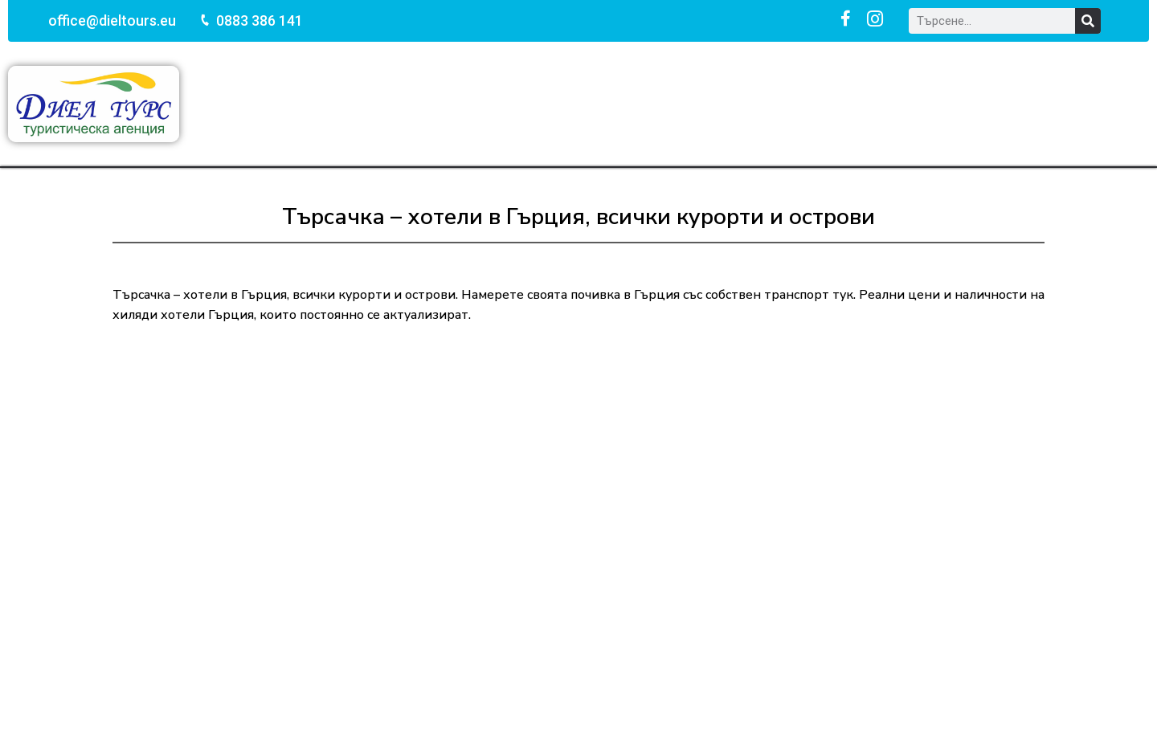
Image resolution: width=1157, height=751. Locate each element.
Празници (585, 103)
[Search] (1088, 21)
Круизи (678, 103)
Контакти (966, 103)
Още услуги (860, 103)
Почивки (383, 103)
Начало (294, 103)
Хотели (761, 103)
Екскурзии (482, 103)
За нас (1054, 103)
